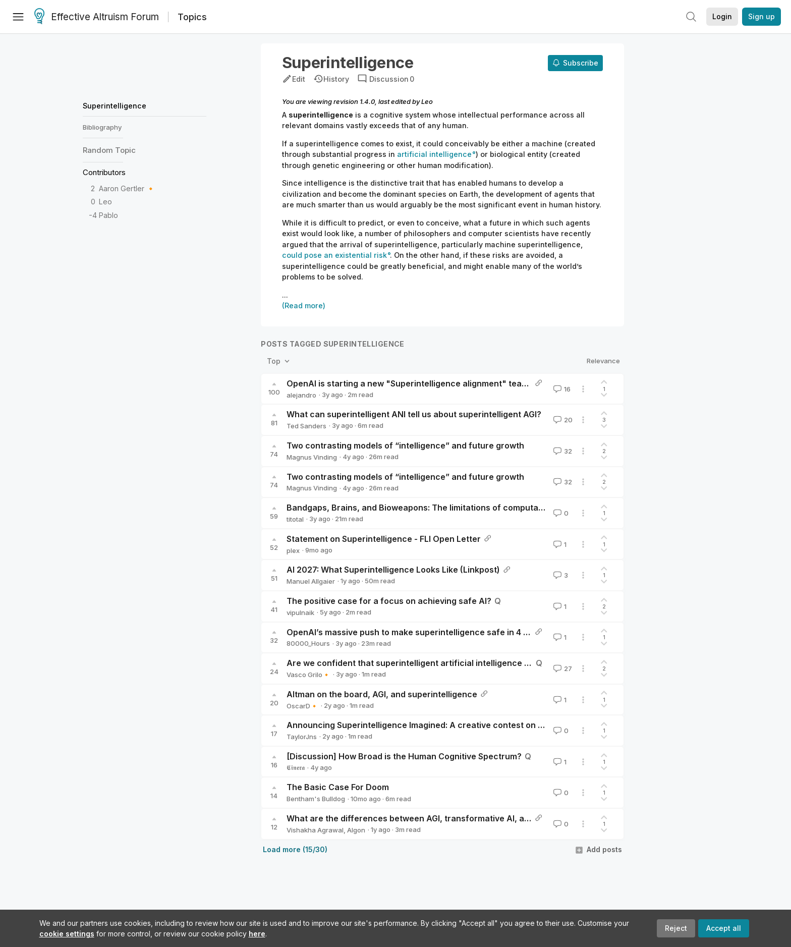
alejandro (301, 395)
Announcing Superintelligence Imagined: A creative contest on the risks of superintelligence (470, 725)
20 (562, 419)
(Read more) (303, 305)
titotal (295, 519)
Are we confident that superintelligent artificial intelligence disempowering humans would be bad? (483, 663)
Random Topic (109, 150)
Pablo (108, 215)
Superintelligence (114, 105)
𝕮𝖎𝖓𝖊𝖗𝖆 (296, 767)
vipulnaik (300, 612)
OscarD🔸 (302, 706)
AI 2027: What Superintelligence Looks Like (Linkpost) (393, 570)
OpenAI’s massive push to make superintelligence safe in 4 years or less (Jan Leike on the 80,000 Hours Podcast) (514, 632)
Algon (356, 830)
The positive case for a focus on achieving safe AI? (389, 601)
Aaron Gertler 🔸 (127, 188)
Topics (192, 17)
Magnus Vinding (312, 457)
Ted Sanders (306, 426)
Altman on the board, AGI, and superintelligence (382, 694)
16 (561, 389)
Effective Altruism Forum (96, 17)
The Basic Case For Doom (338, 787)
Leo (105, 201)
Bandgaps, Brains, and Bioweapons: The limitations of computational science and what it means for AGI (493, 508)
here (257, 933)
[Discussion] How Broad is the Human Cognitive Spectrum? (404, 756)
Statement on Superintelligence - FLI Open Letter (384, 539)
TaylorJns (302, 737)
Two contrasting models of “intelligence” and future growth (405, 445)
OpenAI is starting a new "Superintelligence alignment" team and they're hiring (444, 383)
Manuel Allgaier (311, 581)
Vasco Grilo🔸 (308, 675)
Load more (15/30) (295, 849)
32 (561, 451)
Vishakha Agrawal (315, 830)
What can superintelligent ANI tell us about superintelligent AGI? (414, 414)
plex (293, 550)
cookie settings (66, 933)
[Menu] (18, 17)
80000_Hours (308, 643)
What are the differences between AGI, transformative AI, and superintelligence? (448, 818)
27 (561, 668)
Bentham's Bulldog (316, 799)
